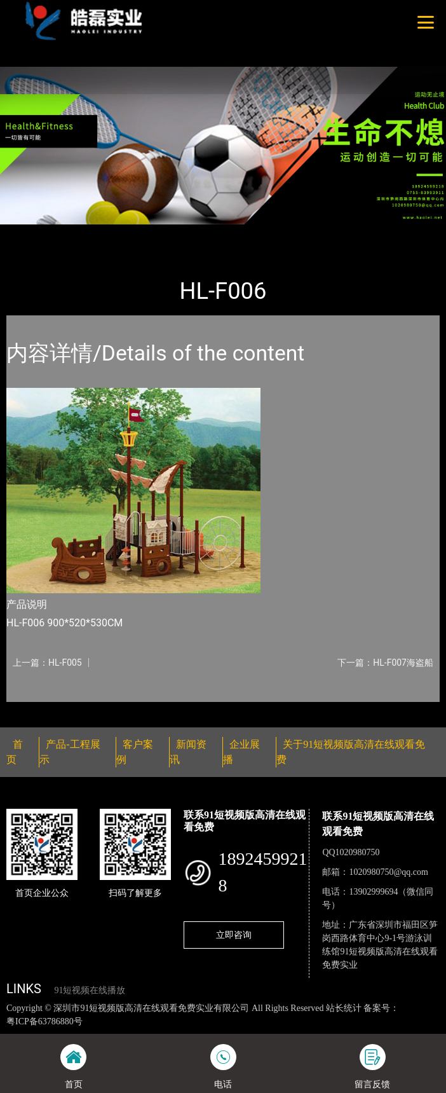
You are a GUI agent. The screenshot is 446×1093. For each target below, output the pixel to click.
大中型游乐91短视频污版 (170, 233)
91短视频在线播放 (89, 990)
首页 (27, 233)
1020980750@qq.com (388, 872)
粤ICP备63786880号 (44, 1021)
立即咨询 (234, 935)
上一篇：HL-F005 (47, 662)
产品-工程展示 (79, 233)
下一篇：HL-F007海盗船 (385, 662)
